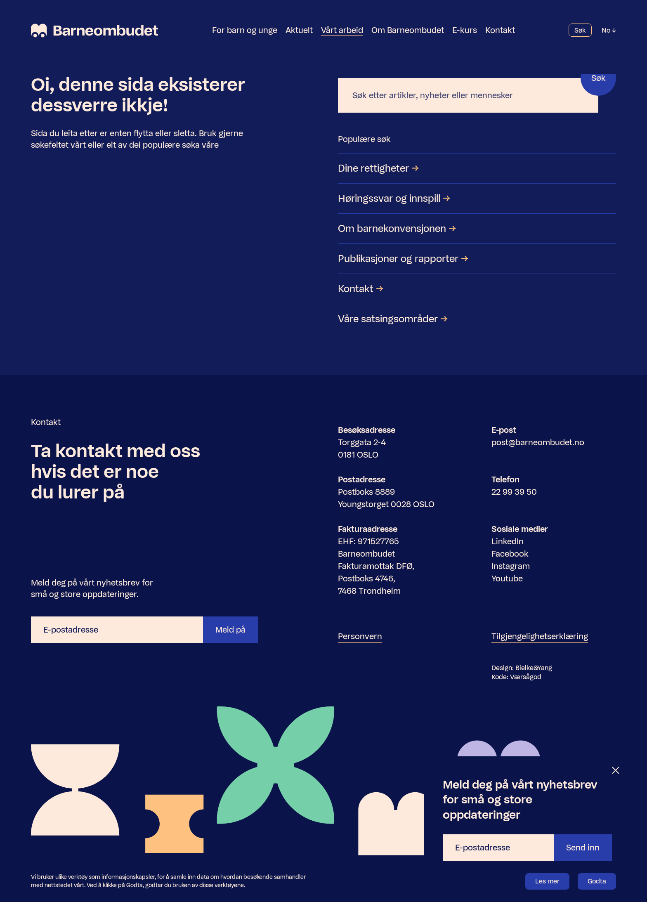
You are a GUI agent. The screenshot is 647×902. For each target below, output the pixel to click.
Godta (597, 881)
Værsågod (525, 677)
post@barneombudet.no (537, 442)
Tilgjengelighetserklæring (539, 636)
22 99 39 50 (514, 492)
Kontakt (500, 30)
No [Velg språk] (609, 31)
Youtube (507, 578)
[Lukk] (616, 770)
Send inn (583, 847)
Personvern (360, 636)
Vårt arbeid (342, 30)
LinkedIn (507, 541)
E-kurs (464, 30)
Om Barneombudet (407, 30)
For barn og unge (244, 30)
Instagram (510, 566)
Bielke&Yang (533, 668)
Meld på (230, 630)
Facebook (510, 554)
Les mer (547, 881)
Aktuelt (299, 30)
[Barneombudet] (94, 31)
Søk (580, 31)
